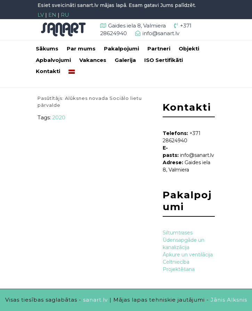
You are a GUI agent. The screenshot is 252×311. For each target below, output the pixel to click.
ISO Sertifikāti (163, 60)
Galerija (125, 60)
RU (65, 14)
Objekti (189, 48)
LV (41, 14)
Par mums (81, 48)
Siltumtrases (178, 233)
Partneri (158, 48)
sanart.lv (95, 299)
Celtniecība (176, 262)
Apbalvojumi (53, 60)
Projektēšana (179, 269)
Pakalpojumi (121, 48)
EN (52, 14)
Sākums (47, 48)
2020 (58, 117)
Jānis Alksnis (229, 299)
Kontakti (48, 71)
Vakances (92, 60)
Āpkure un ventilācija (188, 255)
